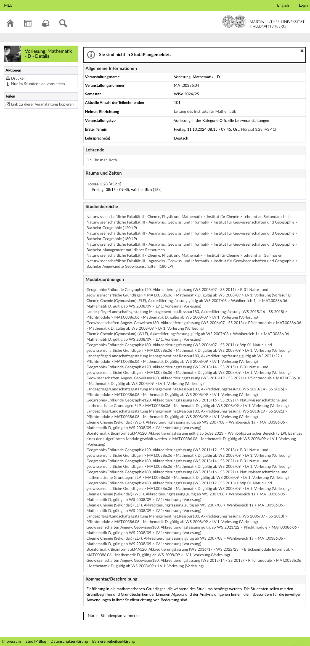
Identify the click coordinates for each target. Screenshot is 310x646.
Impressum (11, 642)
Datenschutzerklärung (69, 642)
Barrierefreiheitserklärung (113, 642)
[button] (302, 51)
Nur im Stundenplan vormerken (38, 84)
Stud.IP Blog (35, 642)
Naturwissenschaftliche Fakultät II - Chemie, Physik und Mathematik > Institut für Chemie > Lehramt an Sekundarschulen (189, 217)
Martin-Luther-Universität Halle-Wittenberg (263, 21)
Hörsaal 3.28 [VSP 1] (258, 130)
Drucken (18, 78)
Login (303, 5)
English (283, 5)
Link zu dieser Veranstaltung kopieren (42, 104)
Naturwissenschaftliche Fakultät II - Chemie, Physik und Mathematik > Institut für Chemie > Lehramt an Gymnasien (184, 256)
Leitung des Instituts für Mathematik (205, 112)
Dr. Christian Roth (101, 160)
